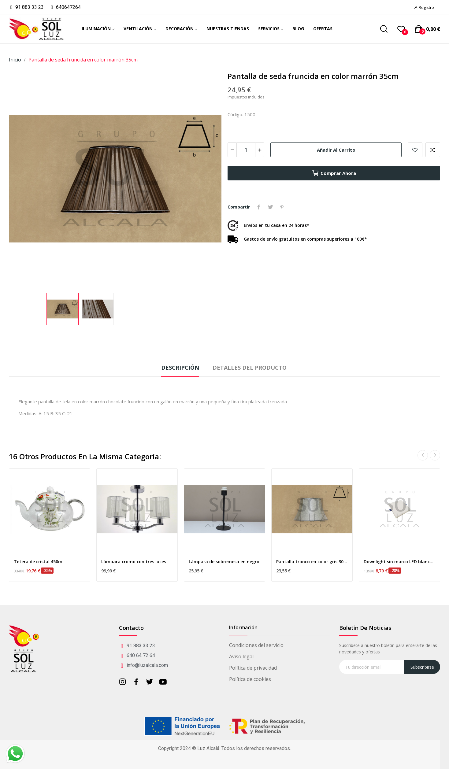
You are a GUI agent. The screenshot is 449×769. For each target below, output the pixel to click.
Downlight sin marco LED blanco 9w (399, 561)
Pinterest (282, 207)
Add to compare (433, 150)
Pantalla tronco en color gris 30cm (312, 561)
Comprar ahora (334, 173)
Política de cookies (250, 679)
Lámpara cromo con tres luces (133, 561)
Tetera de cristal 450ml (39, 561)
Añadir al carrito (336, 150)
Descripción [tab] (180, 367)
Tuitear (270, 207)
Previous (422, 455)
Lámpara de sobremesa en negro (224, 561)
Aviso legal (241, 656)
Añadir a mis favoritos (415, 150)
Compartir (259, 207)
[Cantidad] (246, 149)
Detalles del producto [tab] (250, 367)
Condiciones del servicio (256, 645)
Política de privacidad (253, 667)
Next (435, 455)
